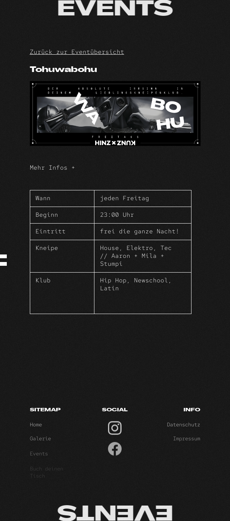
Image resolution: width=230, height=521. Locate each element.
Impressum (186, 440)
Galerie (40, 440)
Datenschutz (183, 426)
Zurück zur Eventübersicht (77, 52)
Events (39, 455)
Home (36, 426)
